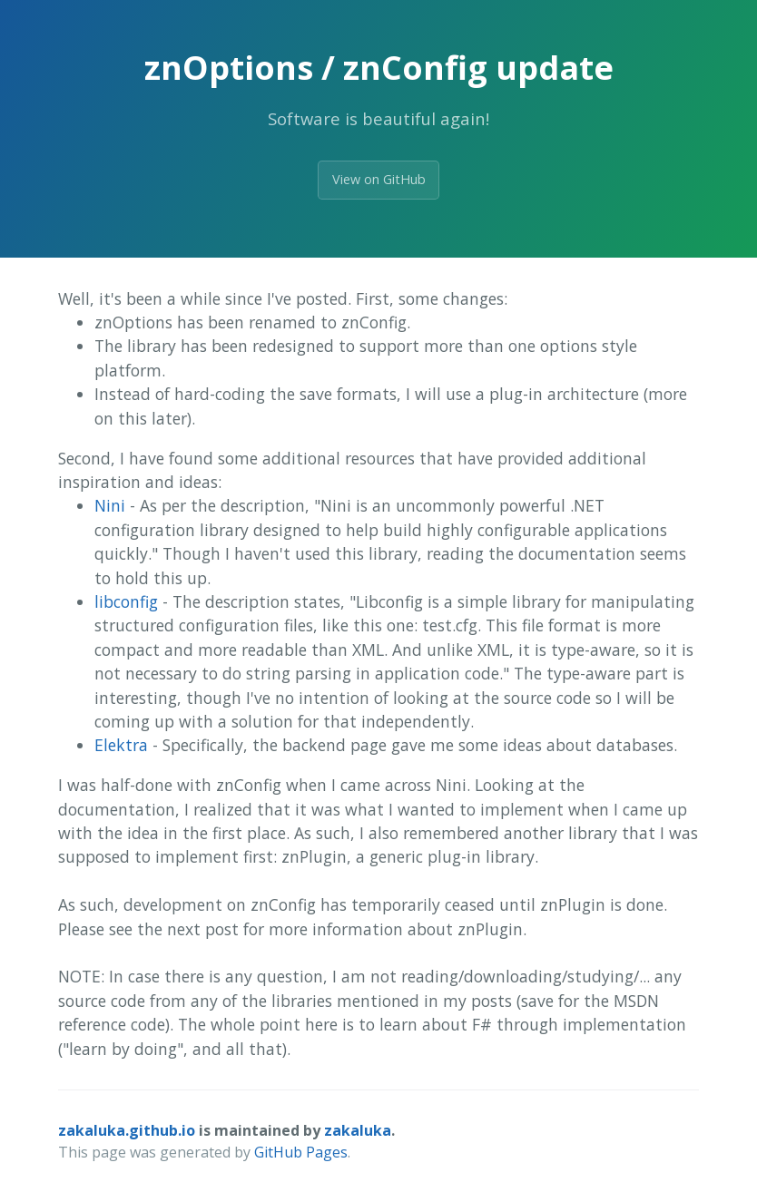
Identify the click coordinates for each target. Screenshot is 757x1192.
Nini (109, 505)
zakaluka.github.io (126, 1130)
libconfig (126, 601)
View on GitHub (379, 179)
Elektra (121, 745)
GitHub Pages (301, 1152)
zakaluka (357, 1130)
